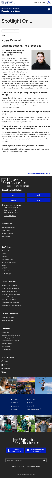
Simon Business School (9, 300)
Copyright (21, 466)
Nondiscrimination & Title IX (10, 341)
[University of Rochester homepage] (8, 2)
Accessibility (5, 332)
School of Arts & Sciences (11, 8)
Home (3, 35)
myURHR (4, 268)
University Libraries (8, 317)
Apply (35, 3)
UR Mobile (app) (7, 274)
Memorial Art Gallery (8, 320)
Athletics (6, 368)
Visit (39, 3)
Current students (7, 230)
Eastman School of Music (9, 291)
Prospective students (8, 227)
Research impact (7, 343)
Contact (4, 254)
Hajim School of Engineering (10, 288)
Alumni (4, 239)
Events (5, 365)
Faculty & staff (6, 236)
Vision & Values (6, 349)
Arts (4, 372)
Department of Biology (11, 11)
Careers (13, 200)
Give (43, 3)
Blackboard (5, 251)
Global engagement (8, 338)
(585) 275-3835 (10, 216)
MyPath (4, 265)
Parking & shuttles (7, 271)
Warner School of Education (10, 303)
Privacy (14, 466)
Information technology (9, 262)
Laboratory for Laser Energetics (11, 305)
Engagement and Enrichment (11, 335)
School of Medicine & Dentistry (11, 294)
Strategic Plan (6, 346)
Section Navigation (10, 31)
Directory (4, 256)
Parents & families (7, 233)
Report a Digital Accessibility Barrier (38, 173)
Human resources (7, 259)
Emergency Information (33, 466)
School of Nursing (7, 297)
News (5, 361)
